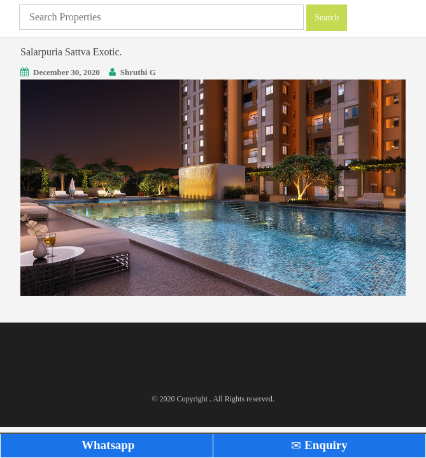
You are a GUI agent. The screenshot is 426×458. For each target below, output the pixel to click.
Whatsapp (107, 445)
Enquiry (319, 445)
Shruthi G (138, 72)
